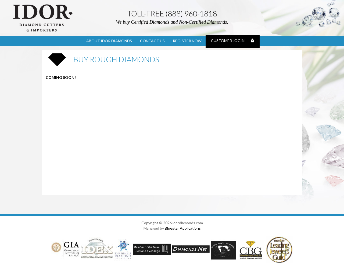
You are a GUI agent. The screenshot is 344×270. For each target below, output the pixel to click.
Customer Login (232, 40)
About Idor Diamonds (109, 40)
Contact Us (152, 40)
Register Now (187, 40)
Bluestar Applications (183, 228)
